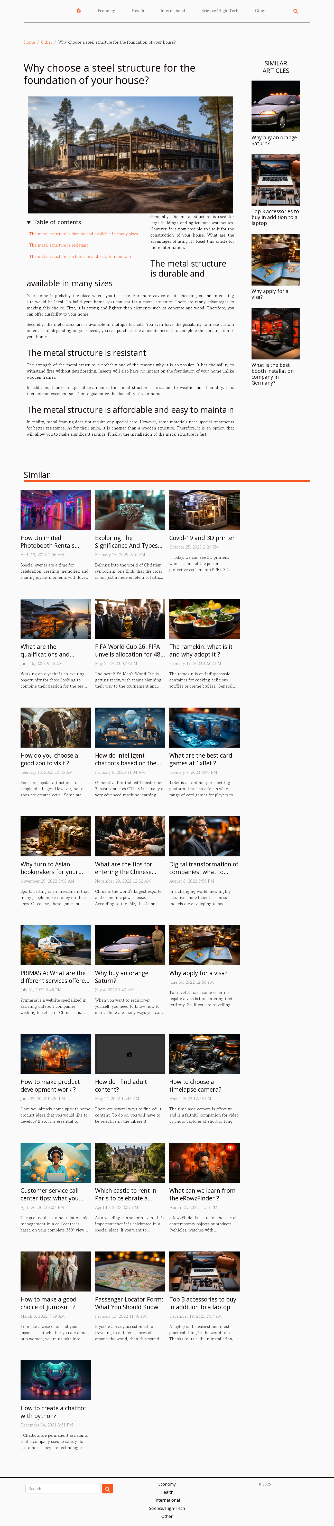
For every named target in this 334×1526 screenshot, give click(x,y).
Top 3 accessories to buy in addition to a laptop (275, 217)
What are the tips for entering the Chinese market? (123, 872)
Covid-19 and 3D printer (202, 538)
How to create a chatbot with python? (53, 1412)
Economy (106, 10)
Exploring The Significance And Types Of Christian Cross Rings (128, 545)
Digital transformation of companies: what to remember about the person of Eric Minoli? (203, 875)
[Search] (63, 1488)
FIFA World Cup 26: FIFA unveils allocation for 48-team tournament (128, 654)
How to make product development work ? (50, 1085)
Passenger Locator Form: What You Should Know (129, 1303)
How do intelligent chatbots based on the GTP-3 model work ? (125, 763)
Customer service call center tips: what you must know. (50, 1198)
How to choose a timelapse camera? (195, 1085)
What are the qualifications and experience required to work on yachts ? (51, 658)
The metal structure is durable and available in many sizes (83, 234)
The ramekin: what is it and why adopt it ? (201, 650)
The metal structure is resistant (58, 245)
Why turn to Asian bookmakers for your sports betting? (49, 872)
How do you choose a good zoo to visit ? (49, 759)
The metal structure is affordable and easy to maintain (80, 256)
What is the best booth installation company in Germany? (273, 373)
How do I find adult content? (121, 1085)
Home (29, 42)
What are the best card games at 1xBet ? (200, 759)
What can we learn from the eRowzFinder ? (202, 1194)
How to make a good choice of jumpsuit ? (49, 1303)
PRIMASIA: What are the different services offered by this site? (54, 980)
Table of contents (57, 222)
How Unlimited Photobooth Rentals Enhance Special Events (52, 545)
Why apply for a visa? (270, 294)
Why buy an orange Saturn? (274, 140)
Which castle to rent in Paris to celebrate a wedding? (125, 1198)
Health (138, 10)
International (173, 10)
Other (260, 10)
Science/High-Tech (219, 10)
